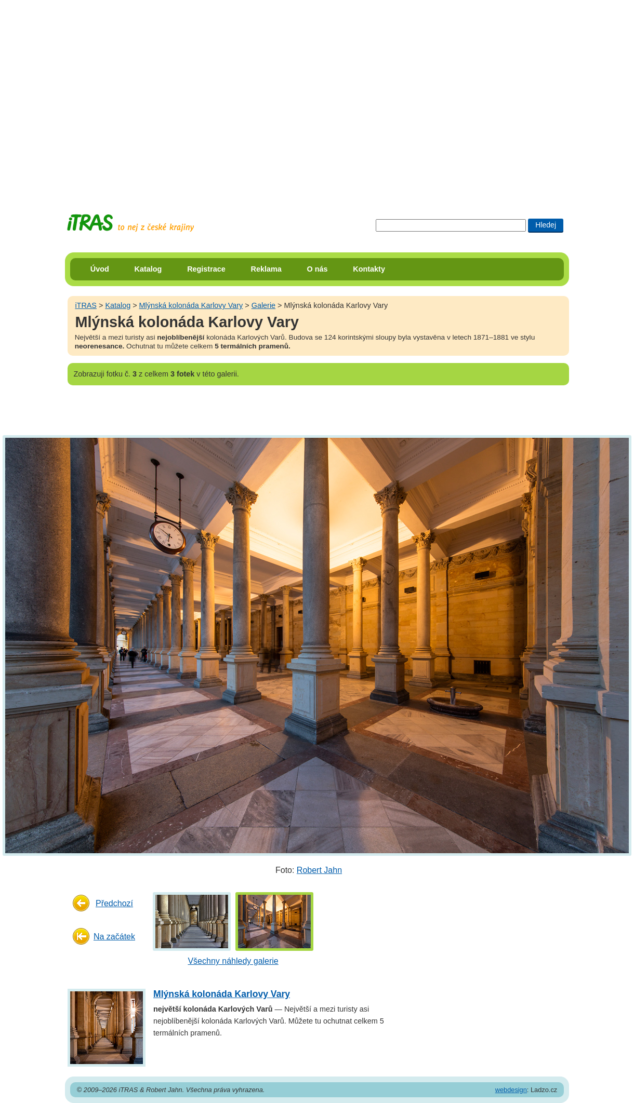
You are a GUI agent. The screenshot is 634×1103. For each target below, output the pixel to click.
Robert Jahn (319, 870)
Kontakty (369, 269)
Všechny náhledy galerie (233, 961)
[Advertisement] (97, 97)
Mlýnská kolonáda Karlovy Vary (191, 305)
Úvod (99, 269)
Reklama (266, 269)
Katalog (148, 269)
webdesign (511, 1090)
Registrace (206, 269)
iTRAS (86, 305)
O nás (317, 269)
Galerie (263, 305)
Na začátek (114, 936)
